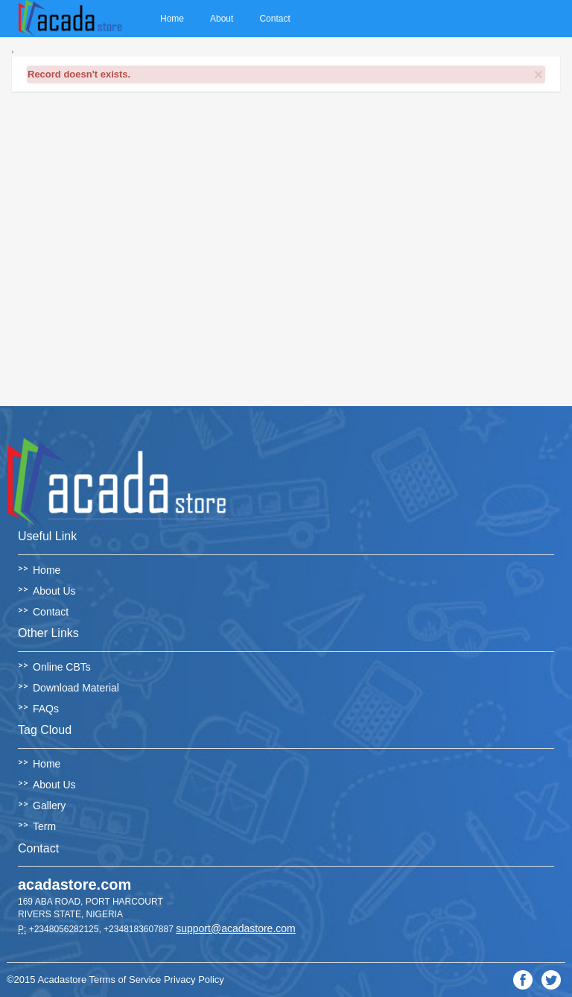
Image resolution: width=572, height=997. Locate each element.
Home (172, 18)
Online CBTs (62, 667)
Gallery (49, 805)
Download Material (76, 688)
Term (44, 826)
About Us (54, 591)
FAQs (46, 709)
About (221, 18)
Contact (274, 18)
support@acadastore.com (236, 928)
